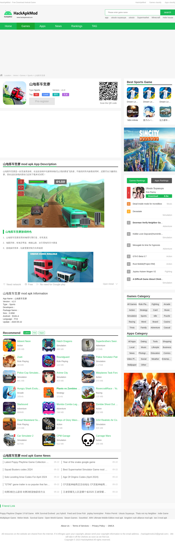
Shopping (167, 341)
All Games (132, 304)
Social (143, 359)
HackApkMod (140, 2)
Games (25, 26)
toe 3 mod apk (160, 518)
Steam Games (70, 518)
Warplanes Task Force (107, 373)
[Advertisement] (87, 51)
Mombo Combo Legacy (68, 404)
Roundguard (63, 357)
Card (155, 310)
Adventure (155, 327)
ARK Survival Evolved (45, 513)
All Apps (132, 341)
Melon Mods (23, 518)
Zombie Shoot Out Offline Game (108, 404)
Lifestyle (155, 347)
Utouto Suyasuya (155, 188)
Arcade (167, 304)
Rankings (76, 26)
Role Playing (144, 304)
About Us (65, 526)
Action (132, 310)
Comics (167, 353)
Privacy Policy (98, 526)
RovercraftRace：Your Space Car (108, 388)
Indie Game (163, 513)
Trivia (132, 327)
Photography (144, 353)
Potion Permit (111, 513)
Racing (132, 322)
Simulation (132, 316)
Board (155, 322)
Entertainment (167, 359)
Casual (167, 327)
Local (132, 347)
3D (36, 94)
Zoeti (19, 357)
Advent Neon (24, 341)
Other (143, 365)
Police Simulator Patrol (108, 357)
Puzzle (167, 316)
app (106, 17)
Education (155, 353)
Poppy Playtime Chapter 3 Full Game (17, 513)
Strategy (143, 310)
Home (8, 26)
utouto (131, 17)
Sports (30, 75)
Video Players (132, 359)
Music (167, 310)
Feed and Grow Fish (76, 513)
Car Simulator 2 (25, 436)
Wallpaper (132, 365)
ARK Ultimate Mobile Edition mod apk (106, 518)
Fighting (155, 304)
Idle (155, 316)
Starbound (22, 404)
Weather (155, 359)
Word (143, 322)
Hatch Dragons (64, 341)
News (58, 26)
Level (45, 94)
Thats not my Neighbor (146, 513)
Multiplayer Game (8, 518)
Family (144, 327)
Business (167, 347)
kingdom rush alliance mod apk (138, 518)
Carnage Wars (103, 436)
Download (160, 196)
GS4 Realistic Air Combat (108, 420)
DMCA (111, 526)
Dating (144, 341)
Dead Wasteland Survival (29, 420)
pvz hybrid (61, 513)
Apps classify (170, 2)
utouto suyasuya (118, 17)
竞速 (66, 94)
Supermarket (143, 17)
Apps (43, 26)
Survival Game (36, 518)
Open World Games (54, 518)
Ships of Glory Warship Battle (68, 420)
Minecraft (156, 17)
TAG (94, 26)
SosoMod (83, 518)
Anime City (62, 373)
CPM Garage (63, 436)
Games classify (155, 2)
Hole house (168, 17)
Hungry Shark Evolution (29, 388)
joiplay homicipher (95, 513)
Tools (155, 341)
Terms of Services (81, 526)
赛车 (56, 94)
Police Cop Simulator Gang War (29, 373)
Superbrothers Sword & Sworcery (108, 341)
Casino (167, 322)
